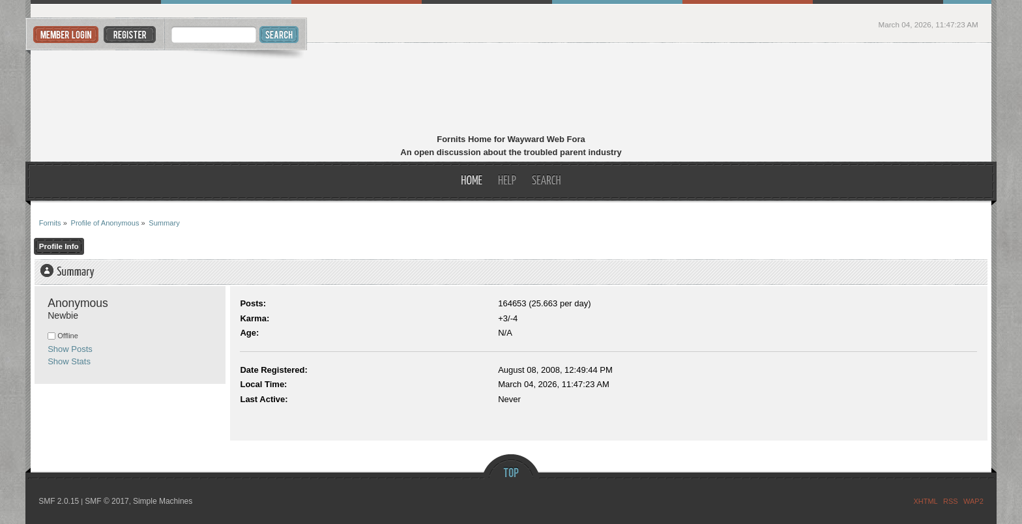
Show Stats (69, 361)
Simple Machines (162, 501)
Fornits (511, 90)
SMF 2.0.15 (58, 501)
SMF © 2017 (107, 501)
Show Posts (70, 349)
